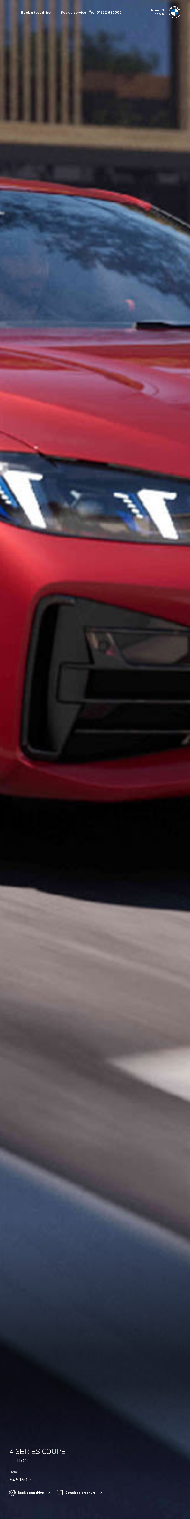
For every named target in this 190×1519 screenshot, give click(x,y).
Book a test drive (36, 12)
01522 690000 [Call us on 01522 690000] (109, 12)
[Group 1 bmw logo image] (165, 12)
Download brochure (80, 1493)
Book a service (73, 12)
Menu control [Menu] (12, 12)
